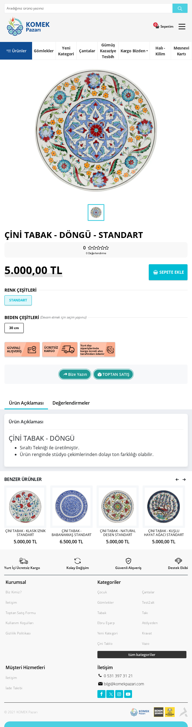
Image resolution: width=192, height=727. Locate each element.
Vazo (146, 643)
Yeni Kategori (66, 50)
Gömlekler (44, 50)
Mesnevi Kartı (181, 50)
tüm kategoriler (141, 654)
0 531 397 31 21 (118, 675)
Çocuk (102, 592)
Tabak (101, 612)
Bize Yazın (77, 374)
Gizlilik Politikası (18, 633)
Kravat (147, 633)
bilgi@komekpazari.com (123, 683)
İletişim (11, 602)
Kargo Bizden (133, 50)
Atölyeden (150, 622)
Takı (145, 612)
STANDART (18, 300)
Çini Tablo (104, 643)
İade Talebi (14, 688)
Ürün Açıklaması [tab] (26, 403)
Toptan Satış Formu (21, 612)
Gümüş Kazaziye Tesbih (108, 50)
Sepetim (166, 26)
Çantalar (87, 50)
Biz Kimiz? (13, 592)
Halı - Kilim (160, 50)
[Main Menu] (182, 26)
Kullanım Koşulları (20, 622)
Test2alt (148, 602)
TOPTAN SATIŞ (115, 374)
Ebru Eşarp (106, 622)
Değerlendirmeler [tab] (71, 403)
